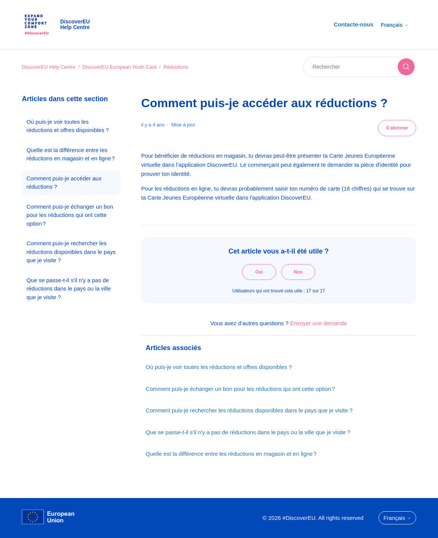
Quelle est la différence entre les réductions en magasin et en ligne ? (70, 154)
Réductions (175, 67)
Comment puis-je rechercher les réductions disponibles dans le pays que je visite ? (71, 251)
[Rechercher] (359, 67)
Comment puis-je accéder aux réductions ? (63, 182)
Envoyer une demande (318, 323)
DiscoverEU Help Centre (48, 67)
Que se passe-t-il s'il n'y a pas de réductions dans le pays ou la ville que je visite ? (68, 288)
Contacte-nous (353, 24)
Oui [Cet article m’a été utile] (259, 272)
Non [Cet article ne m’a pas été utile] (298, 272)
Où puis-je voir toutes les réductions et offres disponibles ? (67, 126)
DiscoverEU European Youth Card (119, 67)
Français (394, 25)
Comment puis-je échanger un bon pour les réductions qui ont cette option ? (69, 215)
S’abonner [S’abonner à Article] (397, 128)
